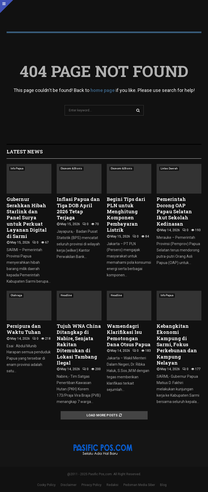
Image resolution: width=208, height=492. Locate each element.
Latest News (25, 151)
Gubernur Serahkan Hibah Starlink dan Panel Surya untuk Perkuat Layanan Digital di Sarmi (27, 217)
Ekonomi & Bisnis (71, 168)
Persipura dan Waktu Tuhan (24, 329)
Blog (163, 485)
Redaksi (112, 485)
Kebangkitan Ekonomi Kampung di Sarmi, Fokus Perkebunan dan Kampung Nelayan (177, 344)
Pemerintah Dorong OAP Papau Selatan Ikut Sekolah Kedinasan (174, 211)
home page (102, 90)
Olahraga (16, 295)
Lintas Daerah (169, 168)
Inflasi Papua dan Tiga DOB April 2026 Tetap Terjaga (78, 208)
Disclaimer (68, 485)
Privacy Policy (91, 485)
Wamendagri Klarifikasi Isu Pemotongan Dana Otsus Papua (129, 335)
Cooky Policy (46, 485)
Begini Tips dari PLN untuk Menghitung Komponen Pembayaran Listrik (126, 214)
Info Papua (17, 168)
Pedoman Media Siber (139, 485)
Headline (66, 295)
